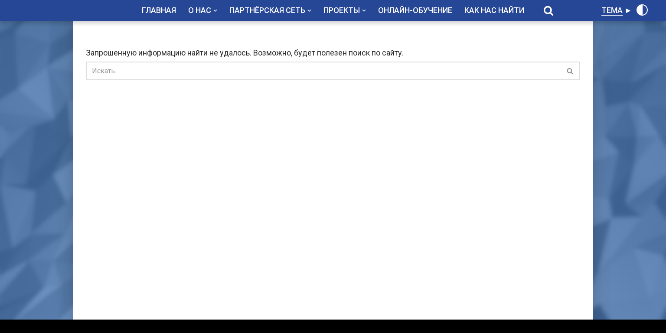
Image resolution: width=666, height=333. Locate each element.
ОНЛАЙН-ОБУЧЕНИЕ (415, 10)
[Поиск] (548, 10)
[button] (215, 11)
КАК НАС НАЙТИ (494, 10)
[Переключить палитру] (642, 10)
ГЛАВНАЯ (159, 10)
